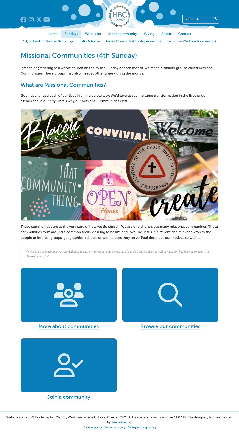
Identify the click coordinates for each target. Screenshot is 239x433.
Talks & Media (90, 41)
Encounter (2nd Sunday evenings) (191, 41)
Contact (184, 34)
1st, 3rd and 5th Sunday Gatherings (48, 41)
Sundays (71, 34)
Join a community (69, 396)
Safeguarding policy (142, 427)
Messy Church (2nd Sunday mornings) (133, 41)
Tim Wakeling (121, 422)
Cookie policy (92, 427)
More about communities (69, 327)
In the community (122, 34)
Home (53, 34)
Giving (149, 34)
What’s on (93, 34)
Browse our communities (170, 327)
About (166, 34)
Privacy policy (115, 427)
